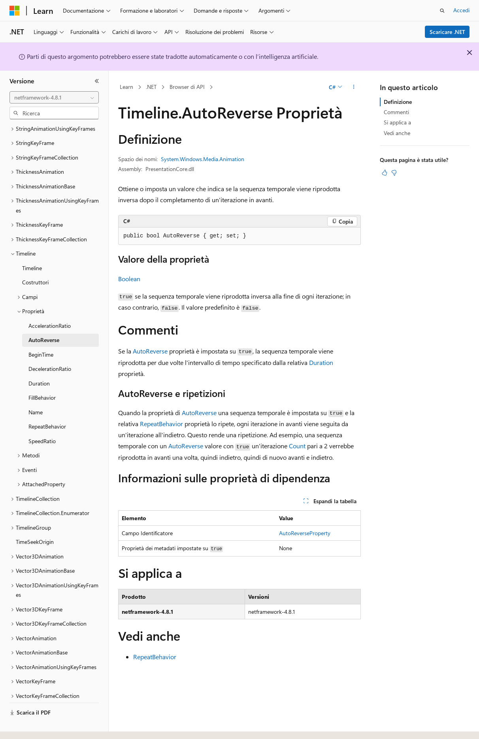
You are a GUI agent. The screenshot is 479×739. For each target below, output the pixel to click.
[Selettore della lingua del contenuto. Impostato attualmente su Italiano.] (26, 726)
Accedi (461, 10)
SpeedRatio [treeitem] (42, 419)
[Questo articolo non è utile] (394, 172)
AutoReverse (150, 351)
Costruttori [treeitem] (35, 260)
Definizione (398, 101)
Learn (126, 86)
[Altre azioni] (354, 87)
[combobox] (54, 97)
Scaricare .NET (447, 32)
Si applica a (397, 122)
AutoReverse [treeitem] (43, 318)
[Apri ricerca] (442, 11)
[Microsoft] (14, 11)
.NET (151, 86)
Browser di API (187, 86)
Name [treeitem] (35, 390)
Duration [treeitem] (39, 361)
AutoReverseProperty (304, 533)
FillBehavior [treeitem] (42, 376)
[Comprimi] (97, 81)
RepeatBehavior (161, 423)
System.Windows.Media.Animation (202, 159)
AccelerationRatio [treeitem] (49, 304)
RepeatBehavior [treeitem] (47, 404)
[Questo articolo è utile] (384, 172)
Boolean (129, 279)
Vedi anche (397, 133)
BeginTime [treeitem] (40, 333)
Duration (321, 362)
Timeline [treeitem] (32, 246)
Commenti (396, 112)
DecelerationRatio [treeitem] (49, 347)
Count (297, 446)
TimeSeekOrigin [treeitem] (35, 520)
